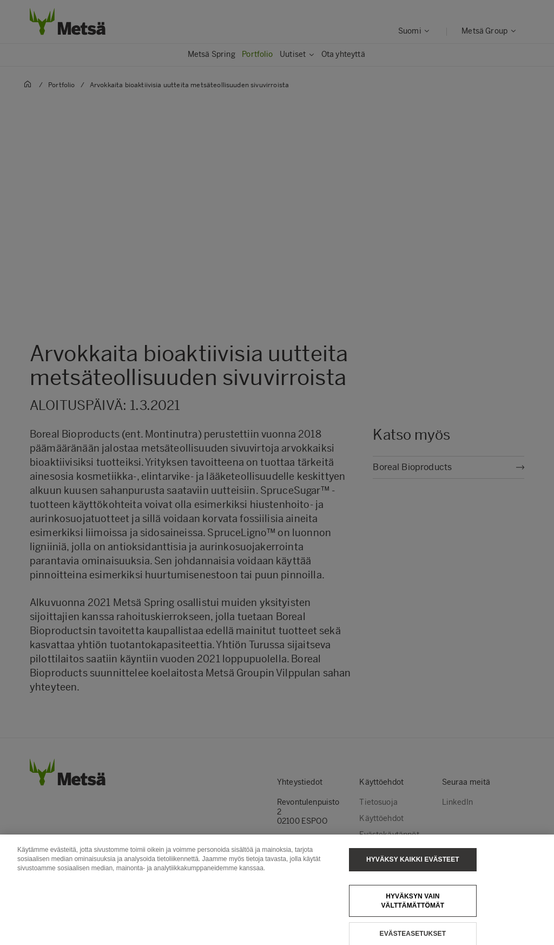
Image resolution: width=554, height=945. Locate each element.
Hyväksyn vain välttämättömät (412, 905)
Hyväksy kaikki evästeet (412, 864)
